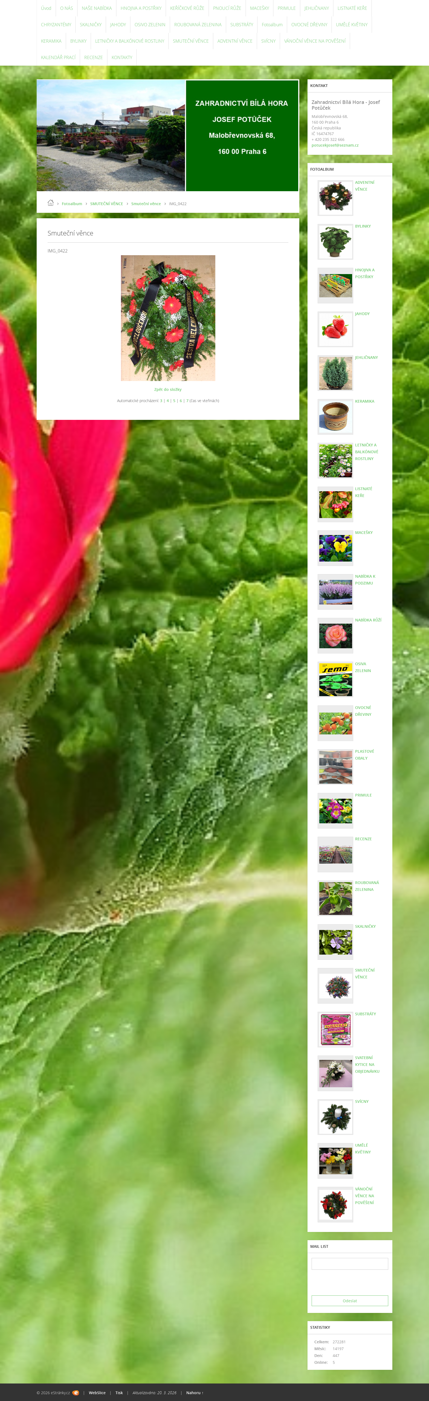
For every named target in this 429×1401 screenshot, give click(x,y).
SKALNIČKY (91, 25)
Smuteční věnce (146, 203)
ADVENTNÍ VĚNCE (235, 41)
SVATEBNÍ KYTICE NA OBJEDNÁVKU (367, 1064)
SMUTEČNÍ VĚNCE (191, 41)
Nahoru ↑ (195, 1392)
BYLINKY (78, 41)
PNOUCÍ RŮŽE (227, 8)
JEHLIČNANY (317, 8)
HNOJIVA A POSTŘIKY (141, 8)
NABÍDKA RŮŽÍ (368, 620)
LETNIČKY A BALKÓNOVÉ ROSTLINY (129, 41)
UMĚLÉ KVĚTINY (351, 25)
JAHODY (118, 25)
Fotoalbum (272, 25)
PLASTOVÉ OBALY (364, 755)
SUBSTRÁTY (241, 25)
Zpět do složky (168, 389)
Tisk (119, 1392)
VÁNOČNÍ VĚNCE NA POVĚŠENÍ (315, 41)
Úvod (46, 8)
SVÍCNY (268, 41)
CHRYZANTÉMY (56, 25)
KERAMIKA (51, 41)
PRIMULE (287, 8)
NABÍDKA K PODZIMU (365, 580)
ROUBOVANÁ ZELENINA (198, 25)
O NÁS (66, 8)
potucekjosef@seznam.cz (335, 145)
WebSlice (97, 1392)
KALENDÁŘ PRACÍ (58, 57)
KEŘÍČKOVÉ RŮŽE (187, 8)
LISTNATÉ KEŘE (352, 8)
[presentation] (353, 1282)
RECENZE (93, 57)
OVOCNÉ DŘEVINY (309, 25)
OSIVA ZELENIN (363, 667)
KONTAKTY (122, 57)
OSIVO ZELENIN (150, 25)
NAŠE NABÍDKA (97, 8)
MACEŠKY (259, 8)
